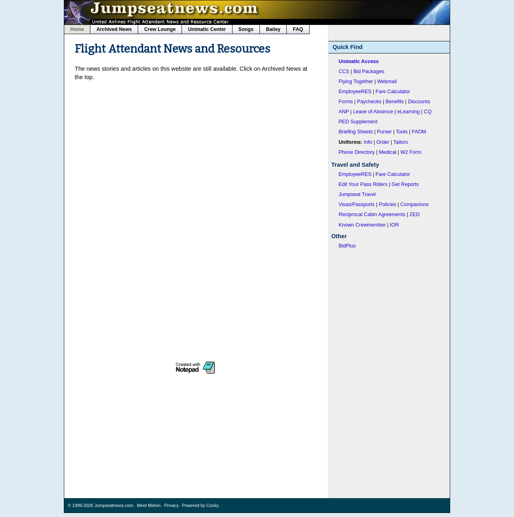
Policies (387, 204)
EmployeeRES (355, 91)
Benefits (395, 101)
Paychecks (369, 101)
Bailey (273, 29)
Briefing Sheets (356, 132)
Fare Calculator (392, 91)
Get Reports (405, 184)
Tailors (401, 142)
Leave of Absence (373, 111)
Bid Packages (368, 71)
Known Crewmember (362, 225)
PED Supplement (358, 122)
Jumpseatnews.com (113, 505)
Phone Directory (357, 152)
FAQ (298, 29)
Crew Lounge (159, 29)
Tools (402, 132)
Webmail (387, 81)
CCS (344, 71)
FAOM (419, 132)
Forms (346, 101)
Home (77, 29)
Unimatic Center (207, 29)
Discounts (419, 101)
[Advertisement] (195, 144)
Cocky (212, 505)
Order (382, 142)
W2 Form (410, 152)
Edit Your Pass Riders (363, 184)
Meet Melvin (149, 505)
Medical (387, 152)
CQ (428, 111)
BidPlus (347, 246)
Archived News (114, 29)
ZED (415, 214)
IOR (394, 225)
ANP (344, 111)
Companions (414, 204)
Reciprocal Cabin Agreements (372, 214)
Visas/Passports (357, 204)
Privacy (171, 505)
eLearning (408, 111)
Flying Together (356, 81)
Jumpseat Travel (357, 194)
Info (368, 142)
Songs (246, 29)
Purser (384, 132)
